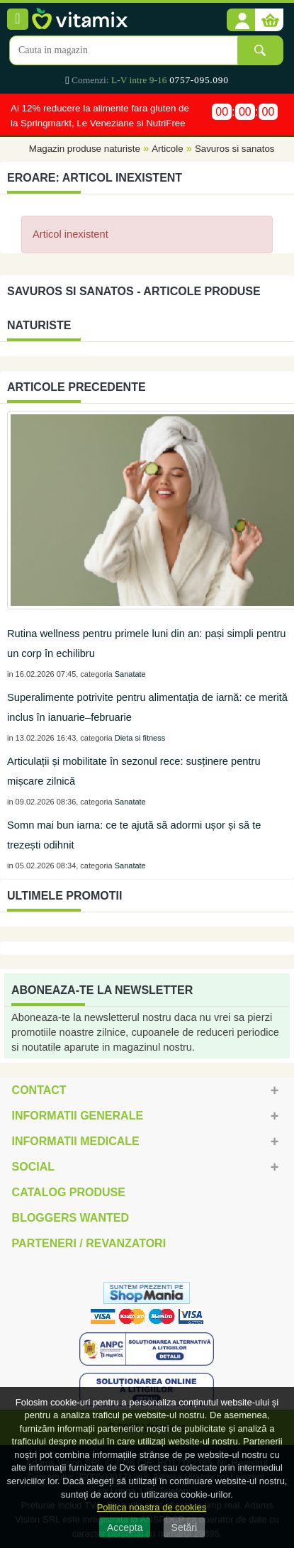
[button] (241, 21)
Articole (167, 149)
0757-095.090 (198, 79)
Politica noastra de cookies (152, 1507)
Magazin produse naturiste (84, 149)
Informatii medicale (76, 1141)
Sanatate (130, 674)
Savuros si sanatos (235, 149)
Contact (39, 1090)
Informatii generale (77, 1116)
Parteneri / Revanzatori (89, 1243)
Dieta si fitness (140, 738)
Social (33, 1167)
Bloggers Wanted (70, 1218)
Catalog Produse (68, 1192)
